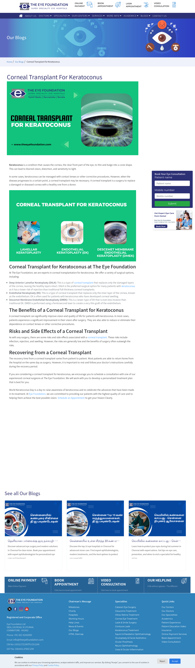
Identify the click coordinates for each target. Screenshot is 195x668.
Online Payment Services (174, 634)
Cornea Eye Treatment (126, 618)
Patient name (163, 177)
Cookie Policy (53, 665)
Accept (175, 661)
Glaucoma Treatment (126, 611)
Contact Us (160, 15)
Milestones (74, 607)
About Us (30, 15)
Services (98, 15)
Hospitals (73, 615)
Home (9, 61)
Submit (172, 203)
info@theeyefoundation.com (28, 639)
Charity (72, 611)
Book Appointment (171, 638)
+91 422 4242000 (23, 634)
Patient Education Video (174, 626)
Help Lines (74, 622)
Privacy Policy (37, 665)
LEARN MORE (48, 565)
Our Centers (81, 15)
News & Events (76, 626)
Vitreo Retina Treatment (127, 615)
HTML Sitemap (76, 634)
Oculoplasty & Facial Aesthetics (130, 638)
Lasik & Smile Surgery (126, 622)
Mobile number (165, 190)
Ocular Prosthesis (124, 642)
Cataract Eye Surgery (125, 607)
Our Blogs (19, 61)
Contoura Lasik (122, 626)
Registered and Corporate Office (24, 617)
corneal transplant (83, 282)
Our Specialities (169, 615)
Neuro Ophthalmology (126, 645)
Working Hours (76, 618)
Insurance (167, 630)
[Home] (20, 16)
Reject (162, 661)
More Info (114, 15)
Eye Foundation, (37, 393)
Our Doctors (168, 611)
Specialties (62, 15)
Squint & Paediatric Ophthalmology (133, 634)
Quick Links (168, 601)
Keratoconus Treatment (127, 630)
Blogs (145, 15)
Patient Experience (171, 622)
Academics (131, 15)
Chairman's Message (80, 601)
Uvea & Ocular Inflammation (129, 649)
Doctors (45, 15)
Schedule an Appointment (71, 397)
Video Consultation (171, 642)
